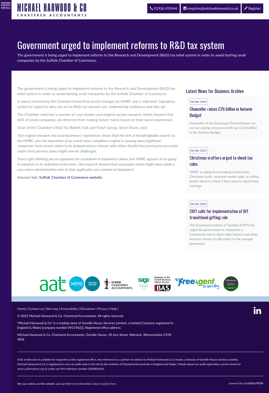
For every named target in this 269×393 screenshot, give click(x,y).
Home (21, 309)
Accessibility (69, 309)
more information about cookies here (94, 383)
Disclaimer (87, 309)
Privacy (102, 309)
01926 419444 (163, 8)
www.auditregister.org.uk (32, 368)
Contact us (35, 309)
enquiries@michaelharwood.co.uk (210, 8)
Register (252, 8)
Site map (52, 309)
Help (113, 309)
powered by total (246, 383)
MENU (6, 6)
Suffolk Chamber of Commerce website (70, 177)
